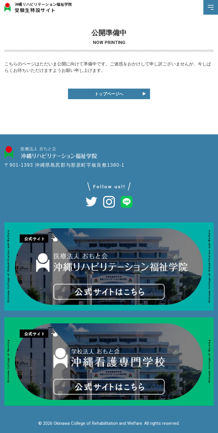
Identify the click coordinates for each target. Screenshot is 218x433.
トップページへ (109, 94)
